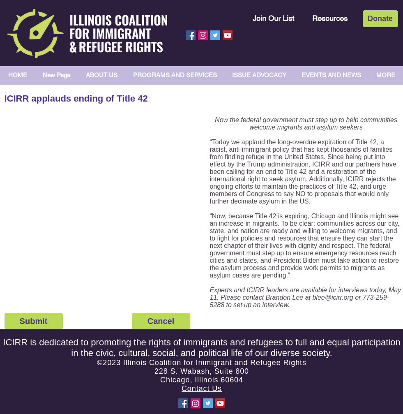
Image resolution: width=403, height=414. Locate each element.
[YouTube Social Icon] (228, 35)
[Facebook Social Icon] (191, 35)
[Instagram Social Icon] (203, 35)
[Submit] (34, 321)
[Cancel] (161, 321)
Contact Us (202, 388)
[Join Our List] (273, 18)
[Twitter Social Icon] (215, 35)
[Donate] (380, 18)
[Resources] (330, 18)
